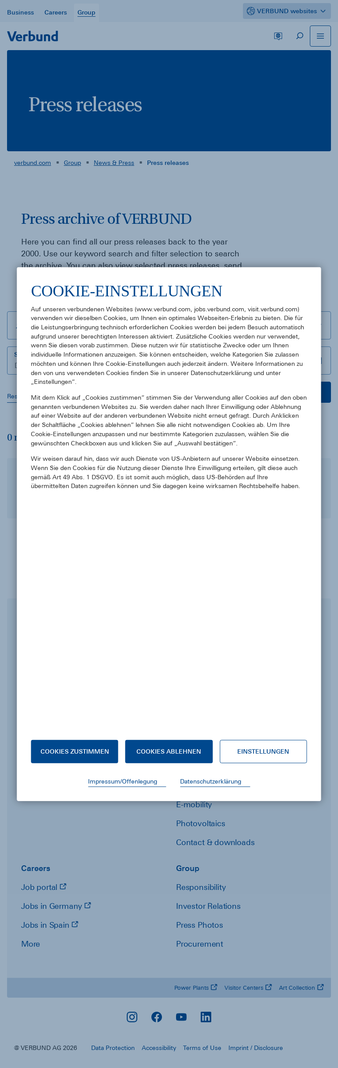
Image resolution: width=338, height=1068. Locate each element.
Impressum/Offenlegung (122, 781)
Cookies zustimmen (74, 751)
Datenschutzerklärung (210, 781)
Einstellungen (263, 751)
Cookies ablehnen (168, 751)
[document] (169, 503)
